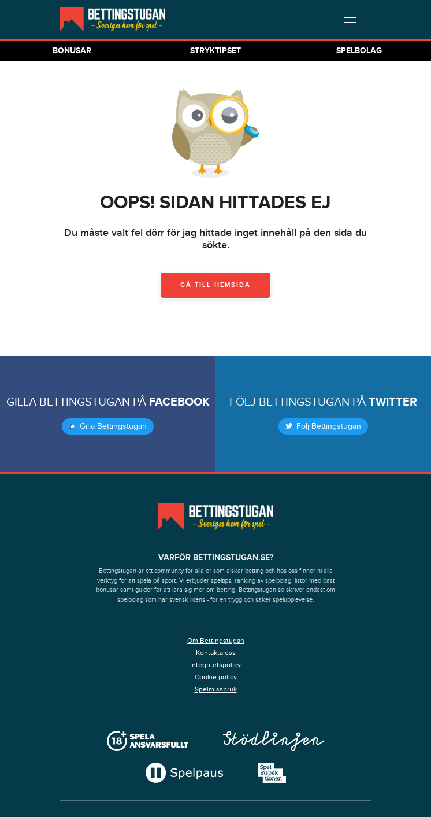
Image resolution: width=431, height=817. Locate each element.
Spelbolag (359, 51)
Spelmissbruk (216, 689)
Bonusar (72, 51)
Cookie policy (216, 677)
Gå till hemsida (215, 285)
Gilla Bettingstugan (108, 426)
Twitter (393, 402)
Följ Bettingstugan (323, 426)
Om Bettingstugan (215, 640)
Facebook (179, 402)
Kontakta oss (216, 653)
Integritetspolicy (215, 665)
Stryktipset (215, 51)
